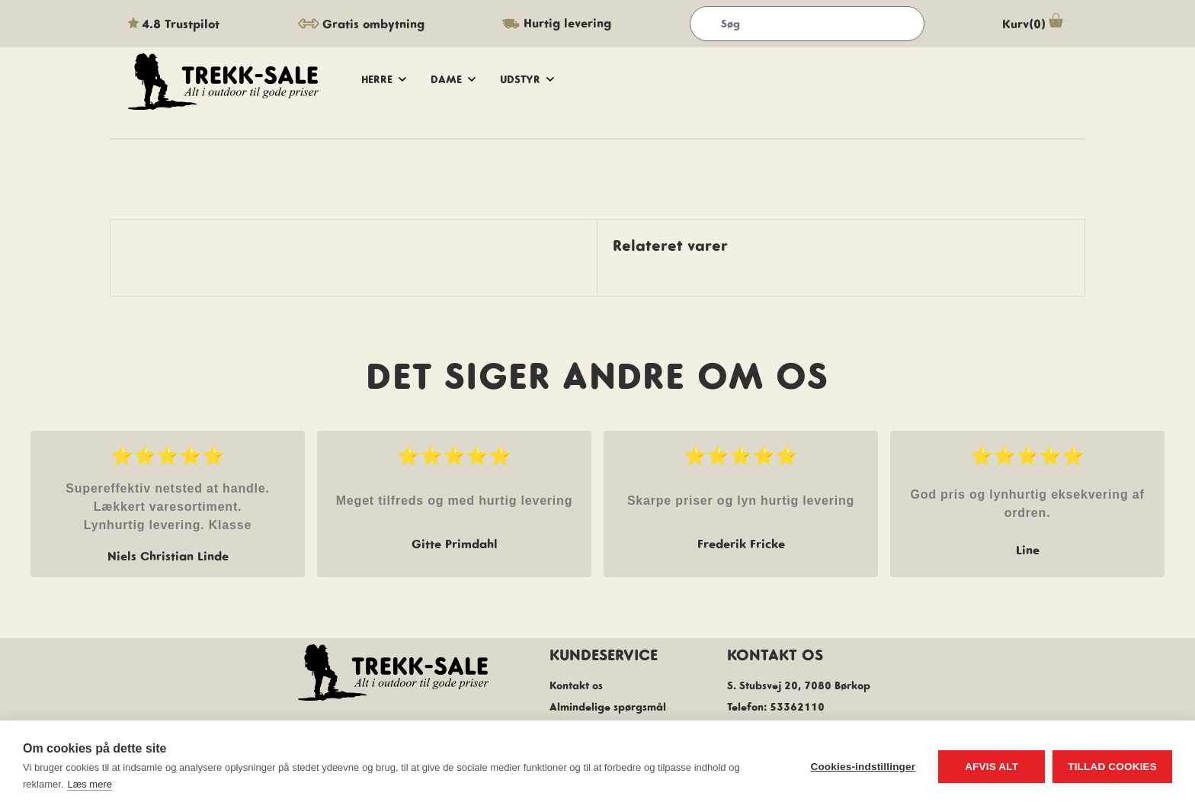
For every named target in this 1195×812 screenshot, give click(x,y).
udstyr (527, 79)
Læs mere (89, 784)
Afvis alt (991, 766)
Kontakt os (576, 685)
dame (453, 79)
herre (383, 79)
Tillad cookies (1112, 766)
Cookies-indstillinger (862, 766)
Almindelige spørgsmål (607, 707)
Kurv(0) (1034, 23)
